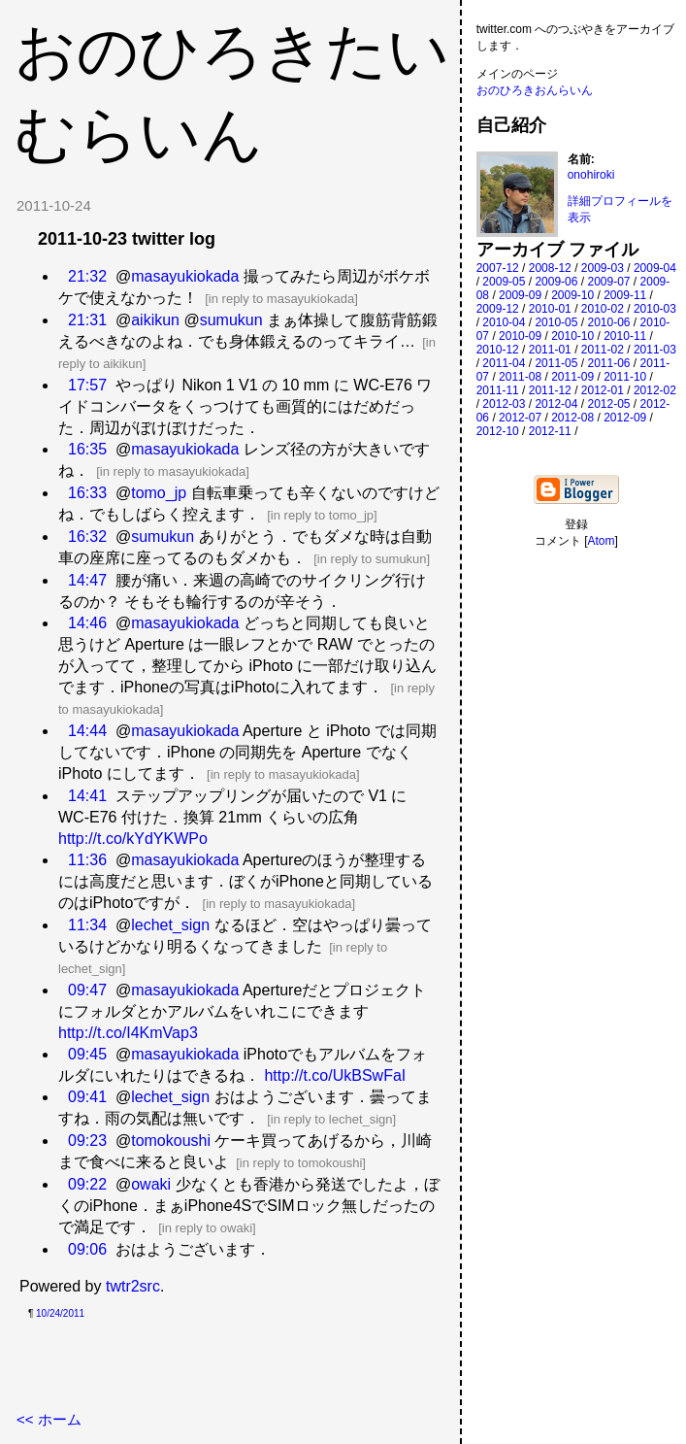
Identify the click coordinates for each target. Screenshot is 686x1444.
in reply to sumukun (372, 559)
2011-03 (655, 349)
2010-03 (655, 309)
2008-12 (550, 268)
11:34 (87, 925)
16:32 (87, 536)
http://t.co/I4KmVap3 (128, 1032)
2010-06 (608, 322)
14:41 (87, 796)
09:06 (87, 1249)
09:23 (87, 1140)
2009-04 (655, 268)
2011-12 (550, 390)
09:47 (87, 990)
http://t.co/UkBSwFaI (335, 1075)
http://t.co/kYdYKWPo (133, 838)
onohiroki (591, 175)
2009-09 (520, 295)
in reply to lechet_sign (332, 1119)
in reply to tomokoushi (301, 1163)
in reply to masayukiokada (281, 298)
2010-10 (572, 336)
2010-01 (550, 309)
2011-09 (572, 377)
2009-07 (608, 281)
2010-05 (556, 322)
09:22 (87, 1184)
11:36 (87, 860)
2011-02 (602, 349)
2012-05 (608, 404)
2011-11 (497, 390)
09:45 (87, 1054)
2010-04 (503, 322)
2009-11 (625, 295)
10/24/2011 (60, 1313)
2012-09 (625, 417)
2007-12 (497, 268)
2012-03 (503, 404)
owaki (151, 1184)
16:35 (87, 449)
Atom (601, 541)
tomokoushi (171, 1140)
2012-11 (550, 431)
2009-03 (602, 268)
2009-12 (497, 309)
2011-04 (503, 363)
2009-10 (572, 295)
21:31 (87, 320)
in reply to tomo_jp (322, 515)
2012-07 (520, 417)
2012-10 (497, 431)
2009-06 (556, 281)
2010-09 (520, 336)
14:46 (87, 623)
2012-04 (556, 404)
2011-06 (608, 363)
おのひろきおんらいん (534, 90)
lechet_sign (170, 925)
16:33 (87, 493)
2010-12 (497, 349)
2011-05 (556, 363)
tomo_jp (158, 493)
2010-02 (602, 309)
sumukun (231, 320)
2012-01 (602, 390)
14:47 (87, 580)
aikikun (155, 320)
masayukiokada (185, 276)
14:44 (87, 730)
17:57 (87, 385)
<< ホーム (49, 1419)
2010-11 (625, 336)
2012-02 (655, 390)
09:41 (87, 1097)
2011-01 (550, 349)
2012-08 (572, 417)
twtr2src (133, 1286)
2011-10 (625, 377)
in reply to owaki (207, 1228)
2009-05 (503, 281)
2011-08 (520, 377)
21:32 (87, 276)
